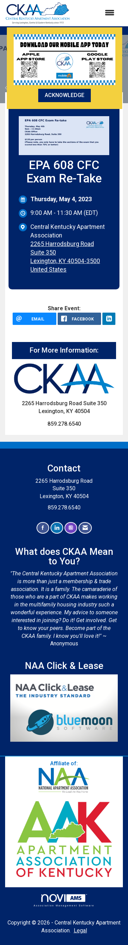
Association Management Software (63, 900)
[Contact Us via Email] (85, 528)
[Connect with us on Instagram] (71, 528)
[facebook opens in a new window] (79, 319)
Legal (80, 930)
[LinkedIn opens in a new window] (108, 319)
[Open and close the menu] (96, 13)
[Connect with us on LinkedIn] (57, 528)
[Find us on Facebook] (43, 528)
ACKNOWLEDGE (64, 95)
